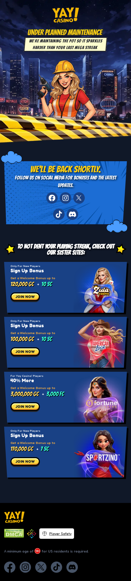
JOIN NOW (25, 296)
